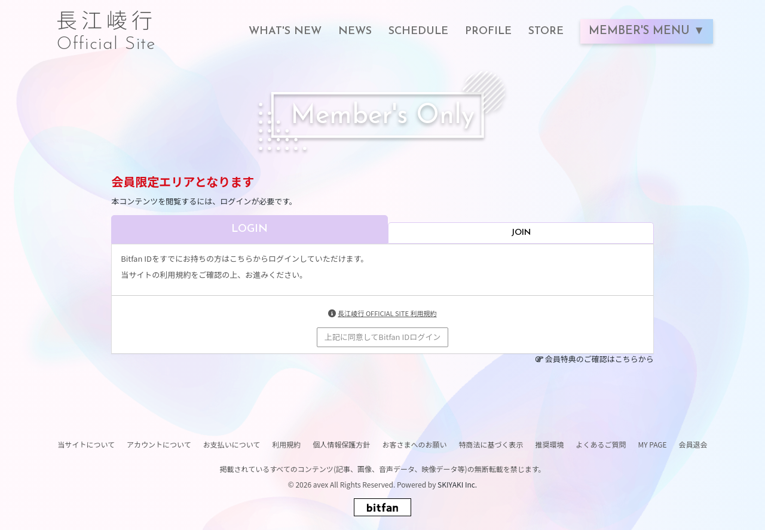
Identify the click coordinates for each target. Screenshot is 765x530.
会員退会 (693, 444)
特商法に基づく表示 (490, 444)
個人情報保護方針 (341, 444)
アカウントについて (159, 444)
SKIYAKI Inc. (457, 484)
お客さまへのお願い (414, 444)
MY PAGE (652, 444)
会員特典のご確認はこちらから (599, 358)
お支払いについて (232, 444)
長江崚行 (106, 25)
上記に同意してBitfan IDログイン (382, 336)
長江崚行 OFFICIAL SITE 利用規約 (387, 313)
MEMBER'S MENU (641, 31)
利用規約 (286, 444)
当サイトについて (86, 444)
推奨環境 (549, 444)
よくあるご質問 (601, 444)
